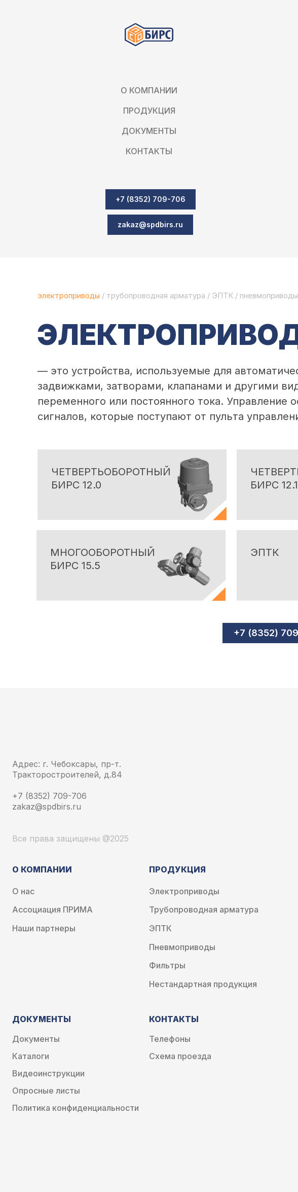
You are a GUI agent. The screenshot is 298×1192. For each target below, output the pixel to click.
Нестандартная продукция (203, 984)
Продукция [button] (149, 111)
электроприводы (70, 295)
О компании (149, 90)
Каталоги (30, 1056)
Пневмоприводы (182, 947)
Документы (36, 1039)
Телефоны (170, 1039)
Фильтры (167, 965)
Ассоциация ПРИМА (52, 910)
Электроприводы (184, 891)
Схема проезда (180, 1056)
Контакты (149, 151)
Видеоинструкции (48, 1073)
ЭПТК (222, 295)
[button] (150, 225)
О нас (23, 891)
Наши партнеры (44, 928)
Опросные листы (46, 1091)
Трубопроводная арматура (203, 910)
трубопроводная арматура (155, 295)
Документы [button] (149, 131)
